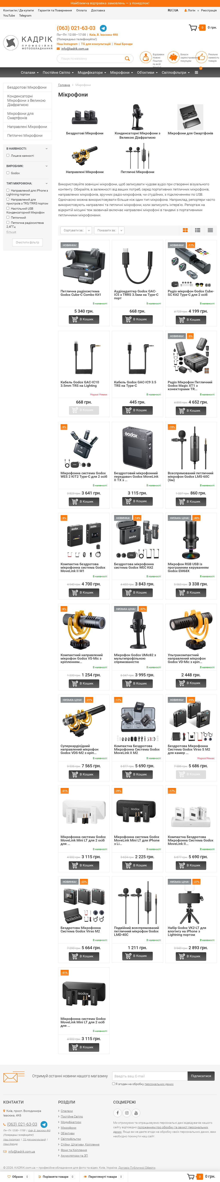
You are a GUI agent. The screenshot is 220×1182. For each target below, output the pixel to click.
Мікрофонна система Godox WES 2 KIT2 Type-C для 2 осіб (84, 475)
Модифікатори (90, 72)
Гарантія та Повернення (55, 10)
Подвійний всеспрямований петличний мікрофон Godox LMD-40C (136, 931)
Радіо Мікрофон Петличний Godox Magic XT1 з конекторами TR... (190, 385)
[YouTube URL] (136, 1113)
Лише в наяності (20, 155)
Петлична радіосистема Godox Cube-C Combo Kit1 (81, 293)
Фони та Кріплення (74, 1150)
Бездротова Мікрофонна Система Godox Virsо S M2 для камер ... (189, 749)
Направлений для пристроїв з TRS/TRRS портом (27, 201)
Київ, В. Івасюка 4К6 (103, 35)
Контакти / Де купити (18, 10)
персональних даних (159, 1084)
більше (11, 231)
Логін (190, 10)
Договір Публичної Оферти (136, 1167)
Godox (13, 173)
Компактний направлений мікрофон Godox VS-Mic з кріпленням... (82, 658)
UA (176, 10)
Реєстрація (209, 10)
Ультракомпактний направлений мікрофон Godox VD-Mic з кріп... (187, 658)
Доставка (98, 10)
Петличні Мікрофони (25, 135)
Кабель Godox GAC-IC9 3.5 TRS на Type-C (135, 384)
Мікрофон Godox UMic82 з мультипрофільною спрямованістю (135, 658)
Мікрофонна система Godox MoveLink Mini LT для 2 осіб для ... (83, 840)
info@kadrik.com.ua (75, 48)
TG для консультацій (96, 44)
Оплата (81, 10)
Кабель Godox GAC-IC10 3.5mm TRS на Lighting (80, 384)
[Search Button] (127, 58)
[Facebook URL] (117, 1113)
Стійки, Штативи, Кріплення (80, 1144)
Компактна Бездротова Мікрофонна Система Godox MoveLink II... (190, 840)
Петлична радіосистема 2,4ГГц (25, 224)
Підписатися (201, 1076)
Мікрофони (120, 72)
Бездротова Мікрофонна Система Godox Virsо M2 (81, 929)
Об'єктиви (145, 72)
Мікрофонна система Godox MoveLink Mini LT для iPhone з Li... (137, 840)
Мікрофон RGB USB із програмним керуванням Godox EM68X (188, 567)
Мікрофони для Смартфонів (20, 115)
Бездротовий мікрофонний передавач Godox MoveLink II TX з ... (136, 476)
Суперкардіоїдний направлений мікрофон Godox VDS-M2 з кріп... (79, 749)
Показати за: (107, 230)
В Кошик (86, 319)
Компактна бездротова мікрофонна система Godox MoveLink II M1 (83, 567)
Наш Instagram (67, 44)
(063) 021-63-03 (76, 28)
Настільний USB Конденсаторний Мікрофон (25, 210)
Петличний (16, 217)
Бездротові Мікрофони (27, 87)
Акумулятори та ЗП (74, 1155)
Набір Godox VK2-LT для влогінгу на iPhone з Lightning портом (187, 931)
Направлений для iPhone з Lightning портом (27, 192)
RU (170, 10)
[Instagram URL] (126, 1113)
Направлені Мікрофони (27, 126)
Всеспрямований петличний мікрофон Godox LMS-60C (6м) (190, 476)
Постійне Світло (56, 72)
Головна (64, 85)
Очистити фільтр (27, 242)
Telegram (25, 15)
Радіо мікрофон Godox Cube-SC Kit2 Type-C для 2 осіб (191, 293)
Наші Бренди (123, 44)
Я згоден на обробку (143, 1084)
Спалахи (28, 72)
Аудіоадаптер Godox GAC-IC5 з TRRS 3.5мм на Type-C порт (136, 294)
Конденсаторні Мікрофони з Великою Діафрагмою (26, 100)
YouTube (9, 15)
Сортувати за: (73, 230)
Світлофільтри (174, 72)
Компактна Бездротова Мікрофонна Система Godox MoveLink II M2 (137, 749)
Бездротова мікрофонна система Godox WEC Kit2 (134, 566)
